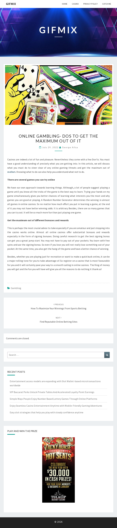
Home (64, 3)
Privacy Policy (90, 3)
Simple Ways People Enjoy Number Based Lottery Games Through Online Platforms (53, 398)
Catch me (106, 3)
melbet (11, 171)
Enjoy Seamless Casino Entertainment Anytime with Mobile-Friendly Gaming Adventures (56, 405)
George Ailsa (70, 147)
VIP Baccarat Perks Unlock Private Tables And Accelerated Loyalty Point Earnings (52, 392)
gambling (16, 288)
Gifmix (11, 4)
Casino (75, 3)
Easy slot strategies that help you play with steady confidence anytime (46, 412)
